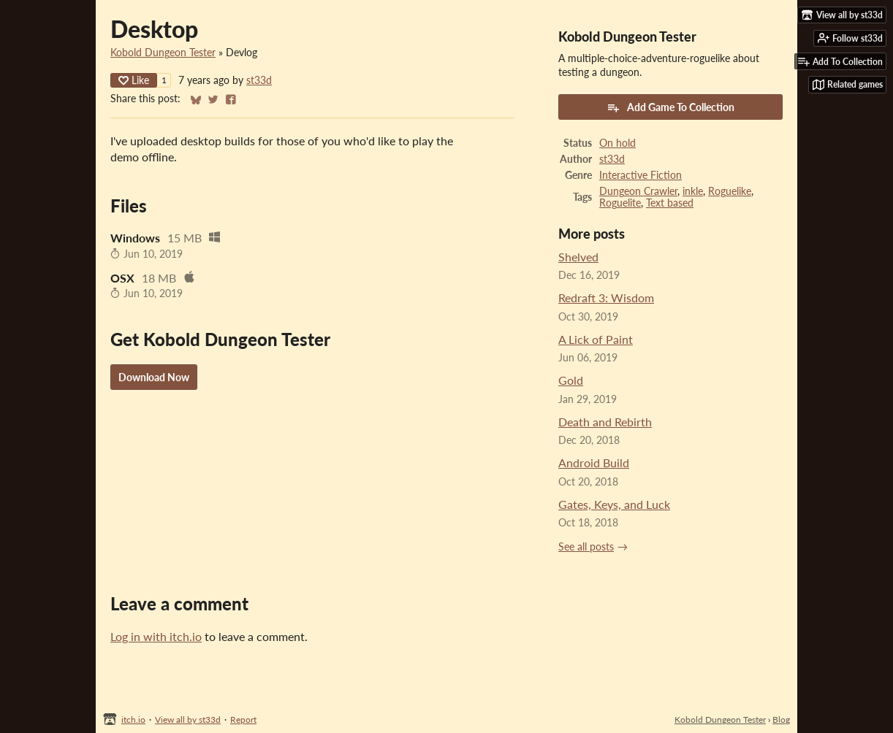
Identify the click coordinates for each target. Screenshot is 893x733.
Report (243, 719)
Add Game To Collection (670, 107)
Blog (781, 719)
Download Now (153, 377)
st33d (259, 80)
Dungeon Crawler (638, 191)
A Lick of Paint (595, 339)
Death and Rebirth (605, 422)
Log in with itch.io (156, 636)
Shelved (578, 257)
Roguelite (620, 203)
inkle (693, 191)
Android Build (593, 462)
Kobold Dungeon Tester (163, 52)
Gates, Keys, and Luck (614, 504)
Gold (570, 380)
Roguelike (729, 191)
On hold (617, 143)
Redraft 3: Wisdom (606, 297)
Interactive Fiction (640, 175)
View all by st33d (188, 719)
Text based (670, 203)
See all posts (586, 547)
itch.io (133, 719)
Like (133, 80)
